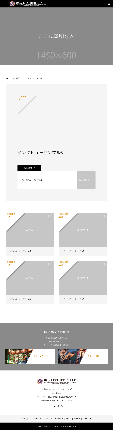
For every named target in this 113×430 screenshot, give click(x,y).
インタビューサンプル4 (20, 299)
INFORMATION (57, 419)
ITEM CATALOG (35, 419)
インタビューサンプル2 (73, 299)
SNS (46, 419)
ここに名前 (27, 168)
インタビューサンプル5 (73, 251)
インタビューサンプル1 (20, 251)
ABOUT (77, 419)
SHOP (68, 419)
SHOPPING (87, 419)
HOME (23, 419)
